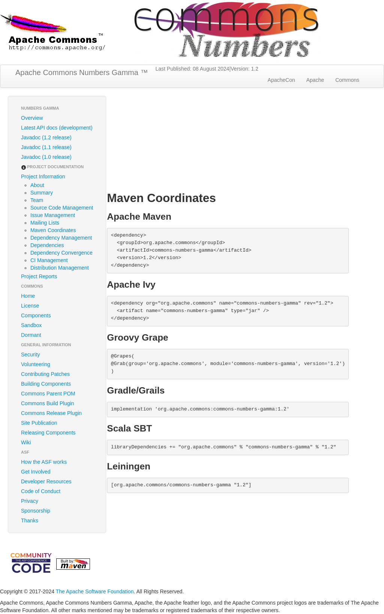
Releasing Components (48, 433)
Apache (315, 80)
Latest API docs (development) (57, 128)
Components (36, 315)
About (37, 185)
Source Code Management (61, 208)
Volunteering (35, 364)
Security (30, 355)
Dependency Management (61, 238)
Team (36, 200)
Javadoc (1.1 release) (46, 147)
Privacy (29, 501)
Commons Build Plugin (47, 403)
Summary (41, 193)
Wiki (26, 442)
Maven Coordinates (53, 230)
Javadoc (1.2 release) (46, 137)
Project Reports (39, 276)
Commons (347, 80)
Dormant (31, 335)
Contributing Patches (45, 374)
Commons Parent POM (48, 394)
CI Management (49, 260)
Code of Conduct (40, 491)
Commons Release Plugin (51, 413)
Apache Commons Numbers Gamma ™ (81, 72)
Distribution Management (59, 268)
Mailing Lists (44, 223)
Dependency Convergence (61, 253)
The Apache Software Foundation (95, 591)
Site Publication (39, 423)
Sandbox (31, 325)
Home (28, 296)
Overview (32, 118)
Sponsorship (35, 511)
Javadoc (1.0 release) (46, 157)
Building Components (46, 384)
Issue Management (52, 215)
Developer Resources (46, 481)
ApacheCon (281, 80)
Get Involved (36, 472)
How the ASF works (44, 462)
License (30, 306)
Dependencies (47, 245)
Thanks (29, 520)
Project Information (43, 176)
